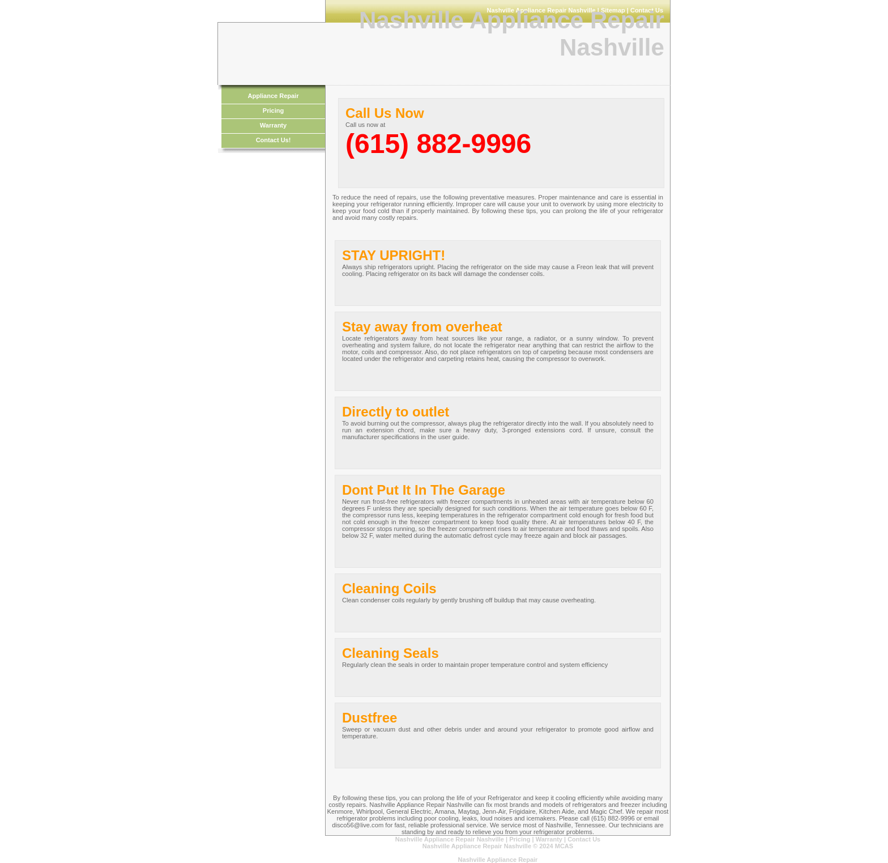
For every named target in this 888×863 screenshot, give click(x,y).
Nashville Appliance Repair (498, 859)
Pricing (273, 110)
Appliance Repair (273, 95)
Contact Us (583, 839)
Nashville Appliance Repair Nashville (450, 839)
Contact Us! (273, 140)
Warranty (273, 125)
